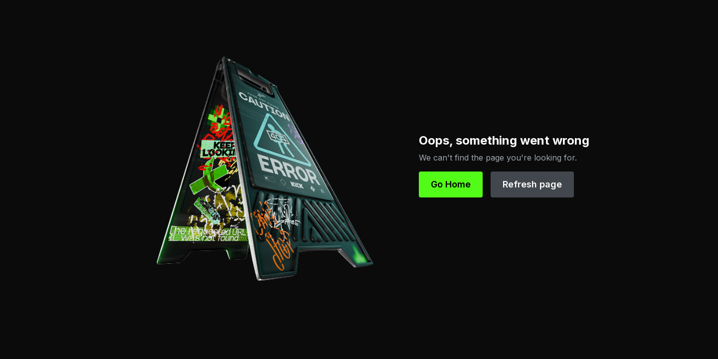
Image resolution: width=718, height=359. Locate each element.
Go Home (451, 184)
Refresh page (532, 184)
